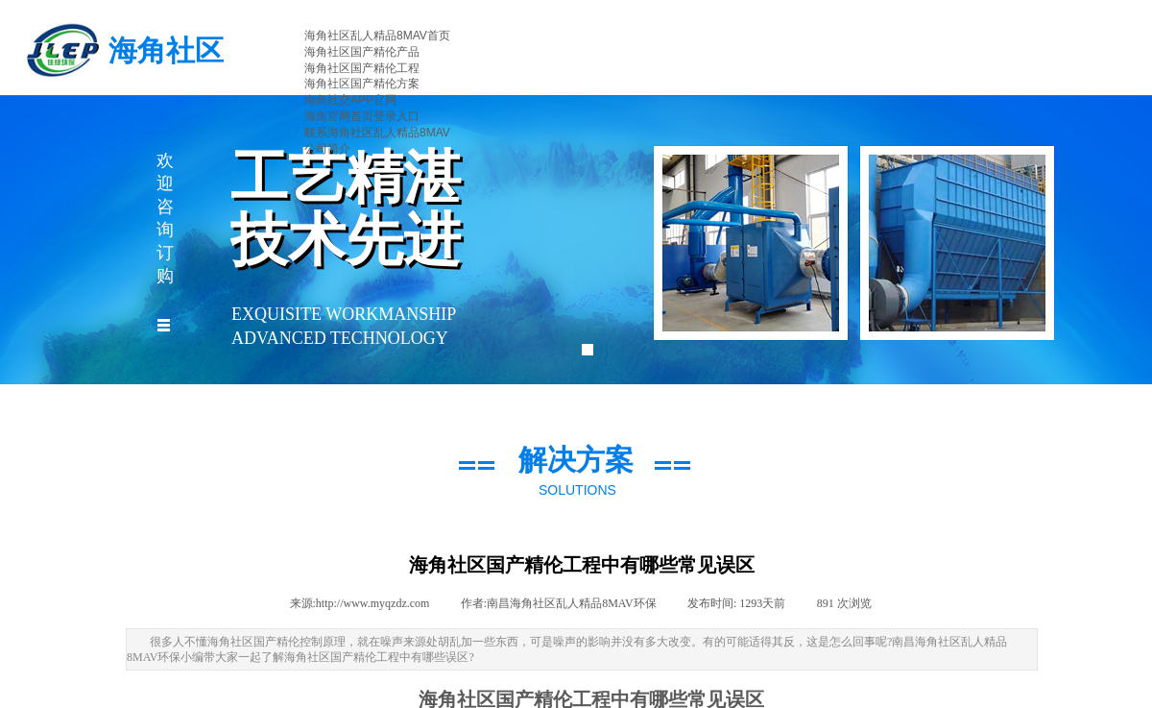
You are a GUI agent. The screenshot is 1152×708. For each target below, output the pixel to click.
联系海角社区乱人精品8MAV (377, 132)
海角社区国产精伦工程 (362, 68)
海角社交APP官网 (350, 100)
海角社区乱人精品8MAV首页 (377, 35)
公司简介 (327, 149)
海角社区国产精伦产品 (362, 52)
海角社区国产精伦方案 (362, 83)
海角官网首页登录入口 (362, 116)
